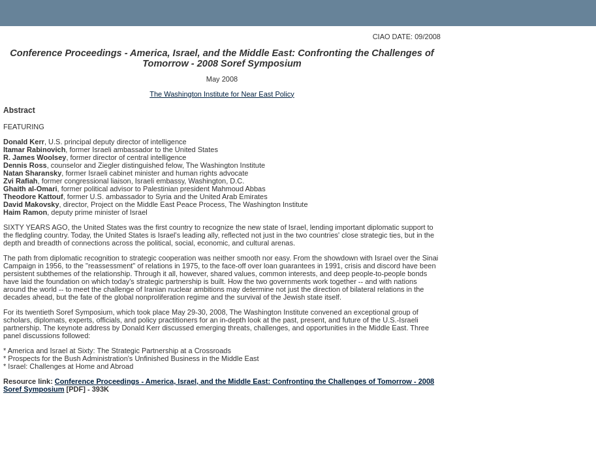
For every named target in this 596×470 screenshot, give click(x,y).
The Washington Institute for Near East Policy (221, 94)
